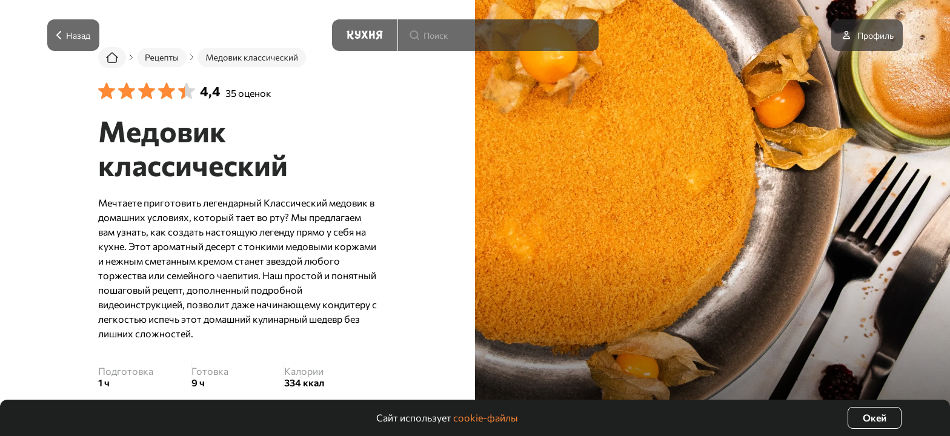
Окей (874, 417)
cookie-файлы (485, 417)
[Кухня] (364, 35)
